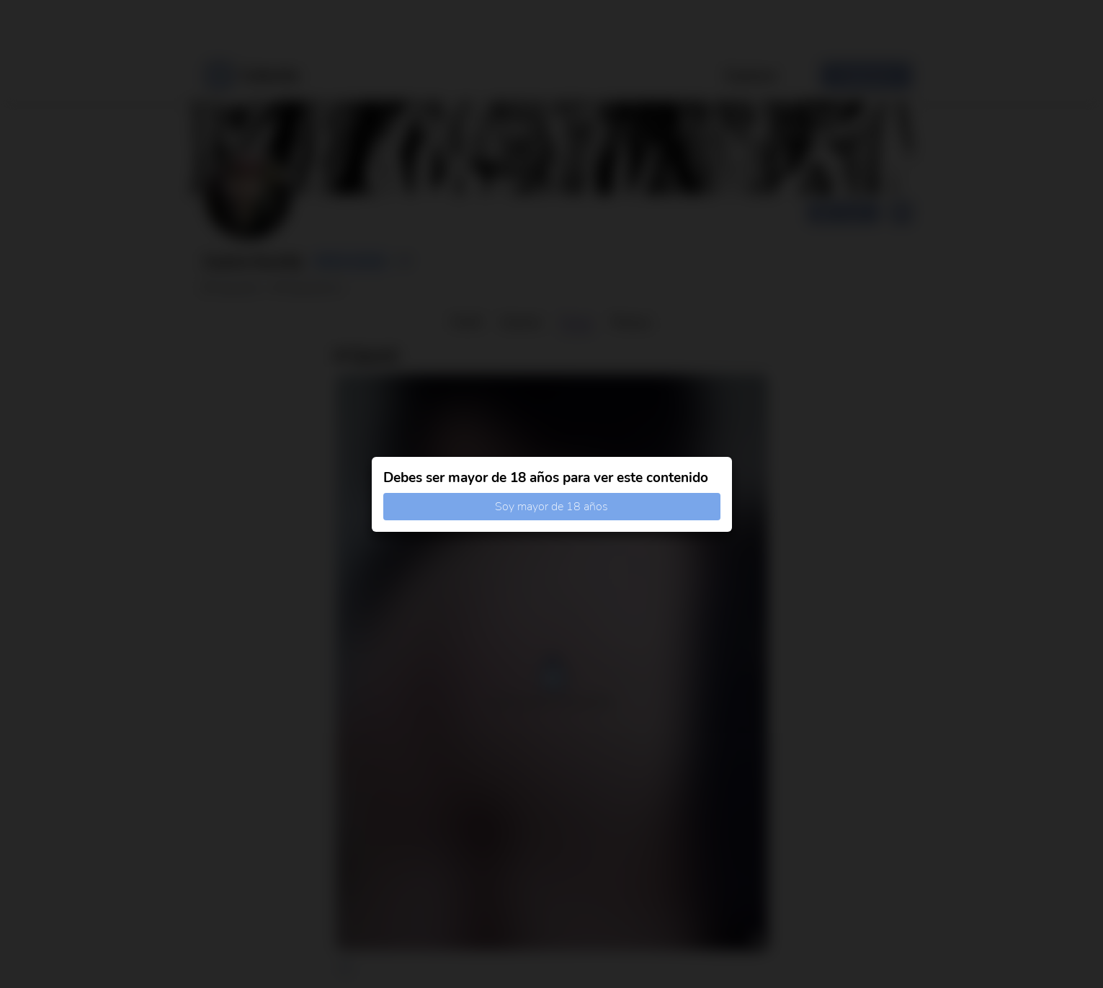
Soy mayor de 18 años (551, 507)
